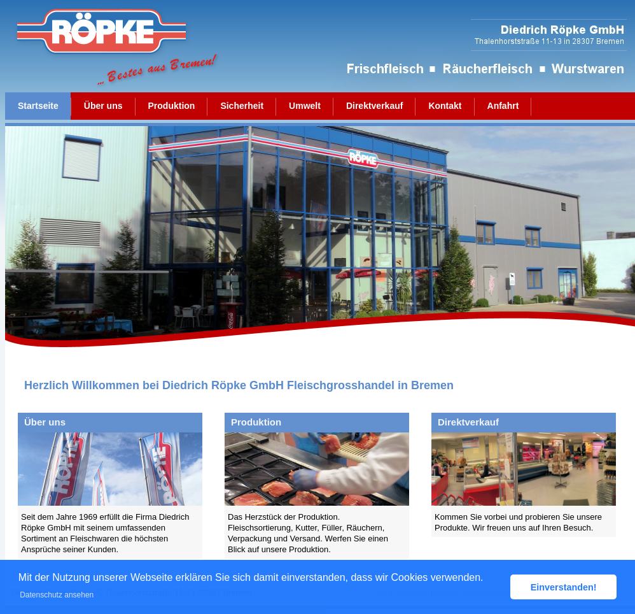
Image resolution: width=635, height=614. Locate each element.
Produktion (171, 106)
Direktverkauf (374, 106)
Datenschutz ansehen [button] (57, 594)
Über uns (103, 106)
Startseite (38, 106)
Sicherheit (241, 106)
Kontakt (444, 106)
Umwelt (305, 106)
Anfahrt (503, 106)
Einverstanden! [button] (564, 587)
